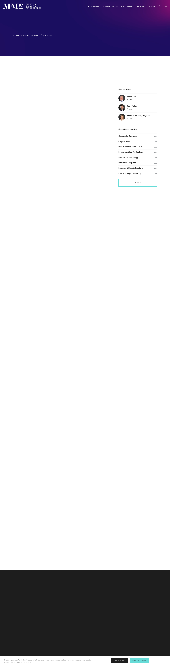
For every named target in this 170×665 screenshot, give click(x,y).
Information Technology (137, 157)
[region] (85, 660)
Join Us (151, 6)
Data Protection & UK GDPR (137, 147)
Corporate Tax (137, 141)
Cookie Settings (119, 660)
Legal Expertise (110, 6)
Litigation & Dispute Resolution (137, 168)
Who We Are (93, 6)
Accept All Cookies (139, 660)
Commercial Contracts (137, 136)
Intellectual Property (137, 162)
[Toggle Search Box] (159, 6)
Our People (126, 6)
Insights (140, 6)
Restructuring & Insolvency (137, 173)
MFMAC (16, 35)
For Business (49, 35)
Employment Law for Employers (137, 152)
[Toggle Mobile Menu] (165, 6)
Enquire (138, 183)
